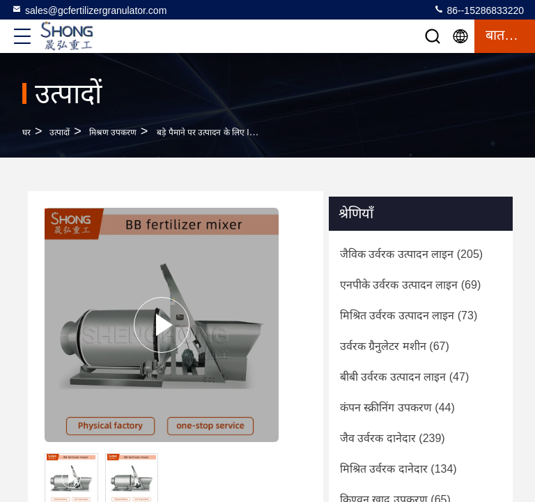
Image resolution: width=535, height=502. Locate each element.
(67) (394, 346)
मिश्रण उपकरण (113, 132)
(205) (411, 254)
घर (26, 132)
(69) (410, 285)
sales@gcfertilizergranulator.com (88, 9)
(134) (398, 469)
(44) (397, 407)
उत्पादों (59, 132)
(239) (392, 438)
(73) (408, 315)
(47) (404, 377)
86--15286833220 (478, 9)
